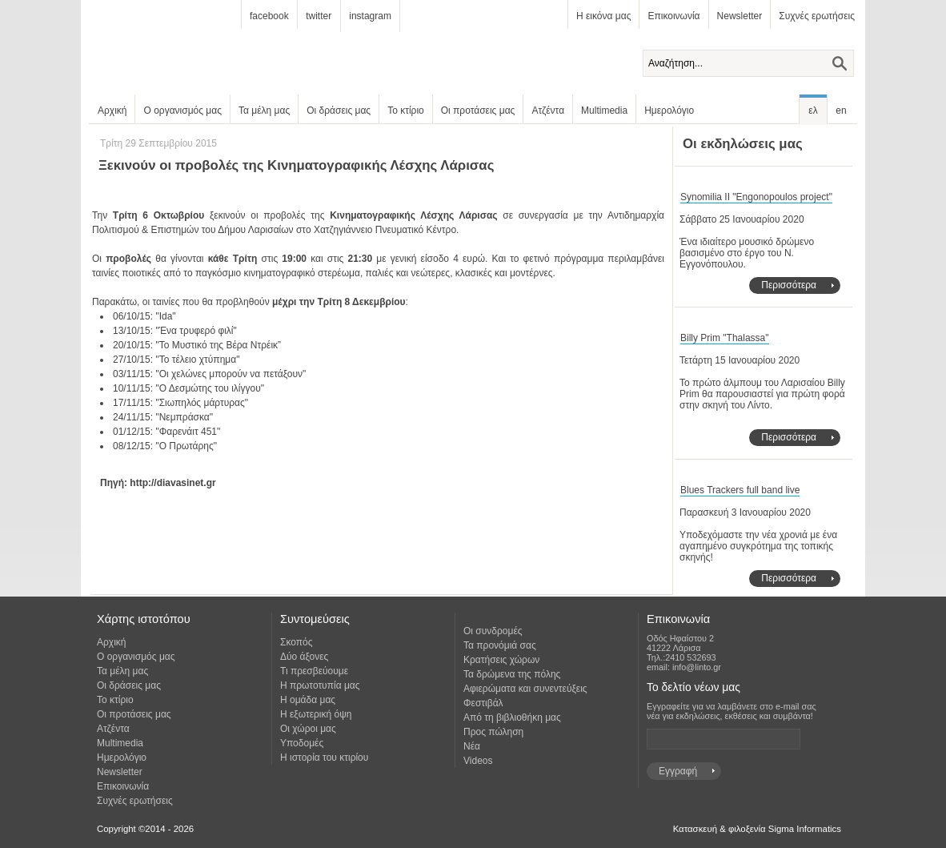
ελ (812, 110)
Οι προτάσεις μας (478, 110)
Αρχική (112, 110)
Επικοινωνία (673, 16)
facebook (269, 16)
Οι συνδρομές (493, 631)
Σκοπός (296, 642)
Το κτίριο (405, 110)
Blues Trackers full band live (740, 490)
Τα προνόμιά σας (499, 645)
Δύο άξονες (304, 656)
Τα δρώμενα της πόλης (511, 674)
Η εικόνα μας (603, 16)
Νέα (471, 746)
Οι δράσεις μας (339, 110)
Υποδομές (301, 743)
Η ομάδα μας (307, 699)
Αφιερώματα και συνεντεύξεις (525, 688)
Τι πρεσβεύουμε (314, 671)
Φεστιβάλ (483, 703)
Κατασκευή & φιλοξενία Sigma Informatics (757, 829)
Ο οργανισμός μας (182, 110)
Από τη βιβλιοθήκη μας (512, 717)
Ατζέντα (547, 110)
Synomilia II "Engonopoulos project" (756, 197)
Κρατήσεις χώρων (501, 659)
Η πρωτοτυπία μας (320, 685)
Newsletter (740, 16)
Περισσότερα (788, 285)
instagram (370, 16)
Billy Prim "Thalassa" (724, 338)
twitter (318, 16)
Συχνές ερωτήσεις (817, 16)
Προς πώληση (493, 731)
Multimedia (604, 110)
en (841, 110)
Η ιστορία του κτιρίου (324, 757)
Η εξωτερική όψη (315, 714)
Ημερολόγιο (669, 110)
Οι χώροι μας (308, 728)
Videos (477, 760)
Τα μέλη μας (264, 110)
